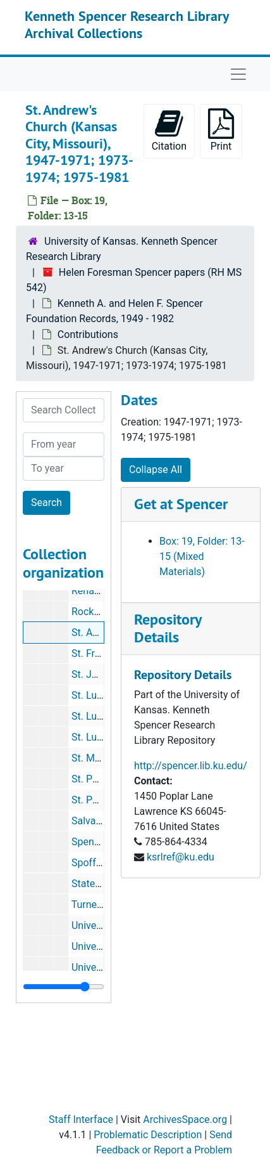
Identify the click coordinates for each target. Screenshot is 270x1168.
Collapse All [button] (155, 470)
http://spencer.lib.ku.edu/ (190, 766)
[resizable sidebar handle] (63, 987)
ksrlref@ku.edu (180, 857)
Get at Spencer (181, 504)
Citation (169, 130)
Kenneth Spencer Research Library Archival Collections (127, 24)
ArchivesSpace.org (185, 1119)
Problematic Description (148, 1135)
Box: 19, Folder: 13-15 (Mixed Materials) (202, 556)
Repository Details (167, 628)
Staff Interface (81, 1119)
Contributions (88, 334)
